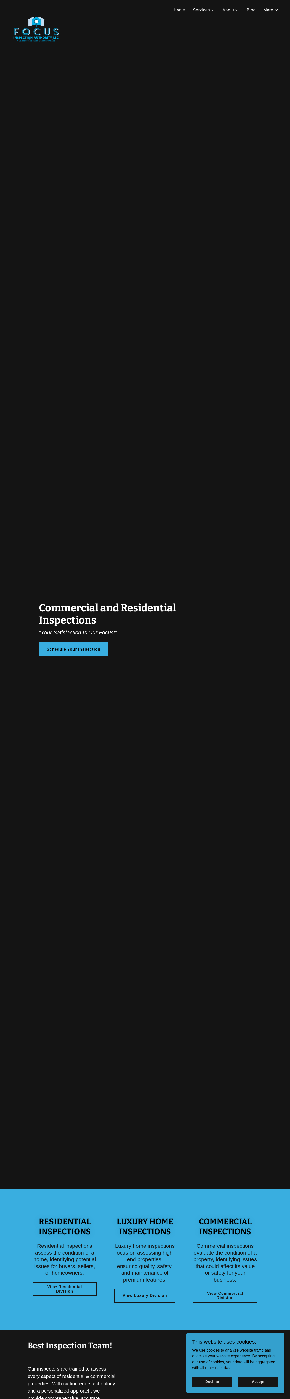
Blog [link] (251, 10)
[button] (204, 10)
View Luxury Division (145, 1296)
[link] (36, 9)
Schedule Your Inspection (73, 649)
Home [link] (179, 10)
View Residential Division (64, 1289)
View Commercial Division (225, 1295)
